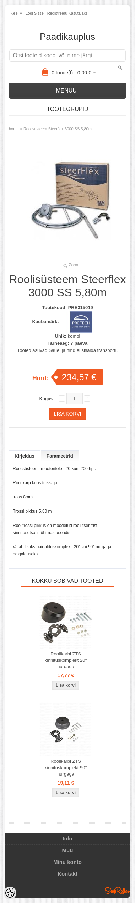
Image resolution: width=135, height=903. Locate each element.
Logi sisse (35, 13)
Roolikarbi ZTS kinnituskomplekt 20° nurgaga (65, 660)
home (14, 129)
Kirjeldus (24, 456)
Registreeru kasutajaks (67, 13)
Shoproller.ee (117, 890)
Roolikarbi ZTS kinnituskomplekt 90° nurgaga (65, 768)
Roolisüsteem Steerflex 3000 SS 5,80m (57, 129)
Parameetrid (60, 456)
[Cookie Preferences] (10, 893)
